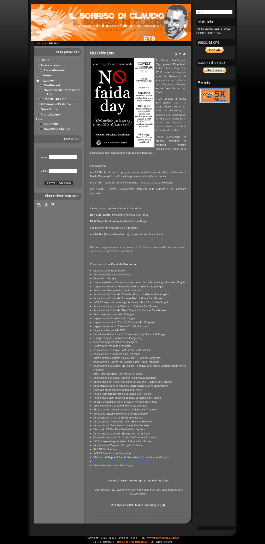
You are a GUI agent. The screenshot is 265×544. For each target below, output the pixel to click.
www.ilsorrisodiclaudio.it (163, 537)
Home (39, 43)
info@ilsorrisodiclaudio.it (132, 541)
